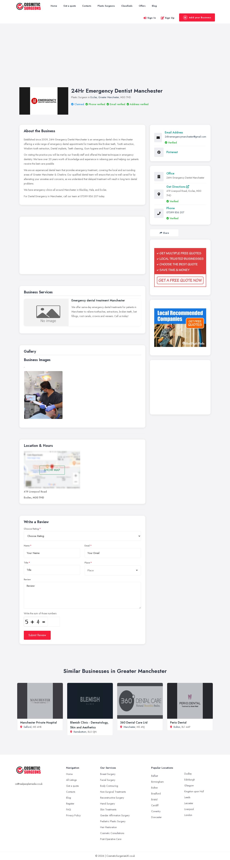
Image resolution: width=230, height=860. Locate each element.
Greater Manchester (108, 97)
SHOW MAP (52, 470)
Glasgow (189, 785)
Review (27, 579)
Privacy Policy (73, 815)
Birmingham (157, 782)
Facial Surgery (107, 780)
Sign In (149, 18)
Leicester (188, 803)
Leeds (187, 797)
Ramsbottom (80, 732)
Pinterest (172, 152)
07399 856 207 (175, 212)
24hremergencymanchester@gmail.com (185, 136)
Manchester (129, 727)
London (188, 815)
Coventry (155, 811)
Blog (154, 6)
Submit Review (37, 635)
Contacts (86, 6)
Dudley (188, 773)
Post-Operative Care (110, 839)
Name (27, 545)
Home (54, 6)
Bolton (177, 727)
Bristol (154, 799)
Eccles (93, 97)
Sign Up (167, 18)
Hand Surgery (107, 803)
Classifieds (126, 6)
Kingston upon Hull (194, 791)
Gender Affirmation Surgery (115, 815)
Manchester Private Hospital (38, 722)
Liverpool (189, 809)
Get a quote (69, 6)
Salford (27, 727)
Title (26, 562)
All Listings (71, 780)
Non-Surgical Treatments (113, 792)
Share (164, 233)
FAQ (68, 809)
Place (87, 562)
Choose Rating (31, 528)
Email (87, 545)
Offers (142, 6)
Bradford (156, 793)
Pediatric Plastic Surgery (112, 821)
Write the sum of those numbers (40, 613)
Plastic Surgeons (106, 6)
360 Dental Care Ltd (133, 722)
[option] (43, 395)
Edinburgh (189, 779)
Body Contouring (109, 786)
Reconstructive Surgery (112, 797)
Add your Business (197, 17)
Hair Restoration (108, 827)
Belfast (154, 776)
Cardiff (155, 805)
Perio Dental (178, 722)
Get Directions (177, 187)
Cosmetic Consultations (112, 833)
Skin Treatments (108, 809)
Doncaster (156, 817)
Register (70, 803)
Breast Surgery (107, 774)
